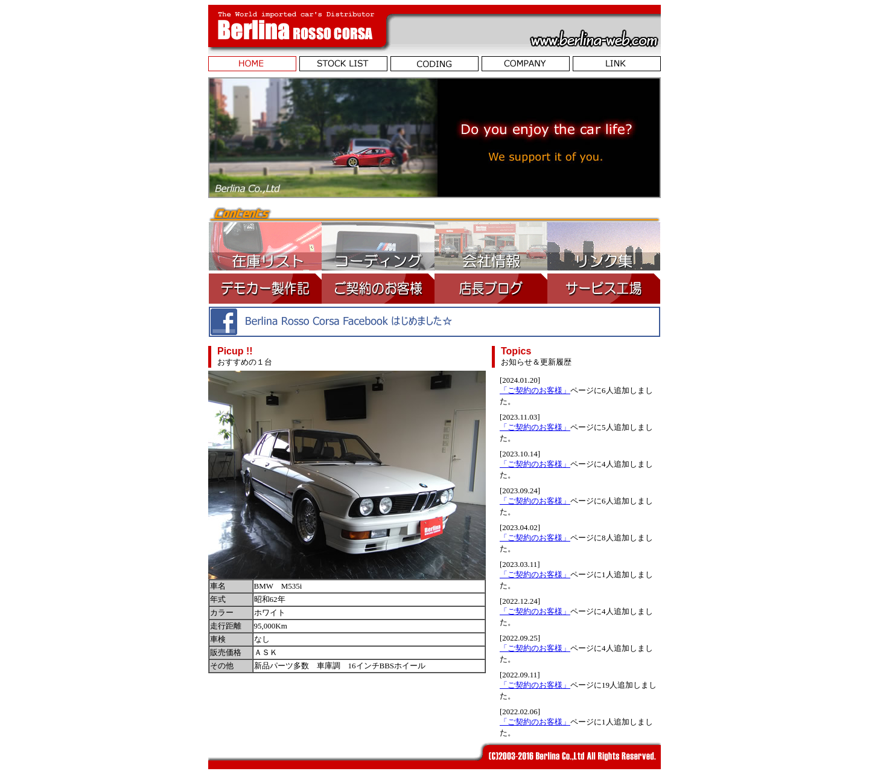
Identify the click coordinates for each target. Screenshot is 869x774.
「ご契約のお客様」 (535, 390)
